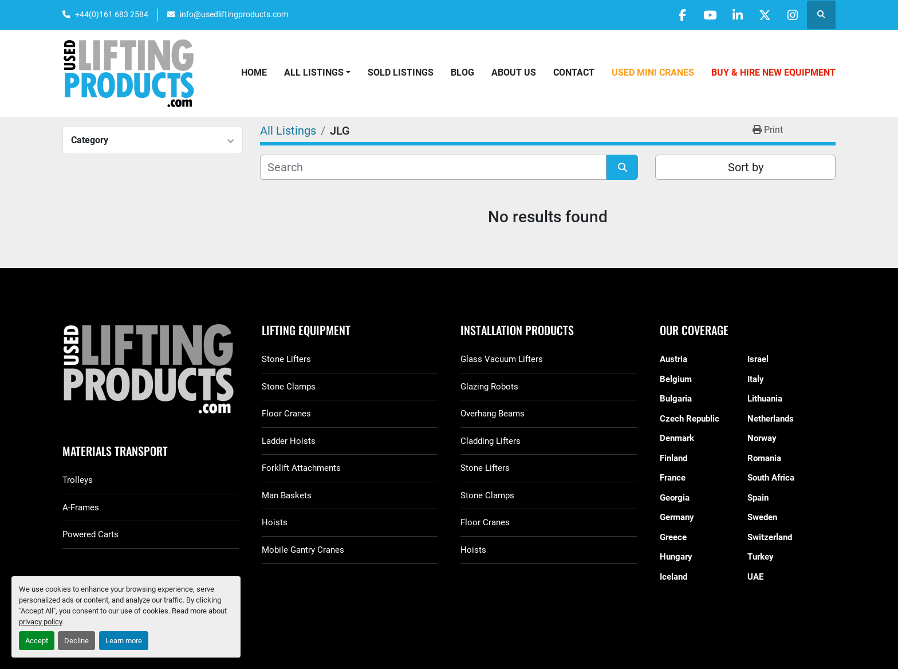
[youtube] (704, 15)
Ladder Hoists (289, 441)
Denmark (677, 438)
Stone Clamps (289, 386)
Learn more (123, 640)
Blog (462, 72)
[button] (317, 73)
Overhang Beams (492, 413)
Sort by (745, 167)
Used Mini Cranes (653, 72)
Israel (758, 359)
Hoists (274, 522)
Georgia (675, 498)
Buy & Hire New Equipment (773, 72)
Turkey (760, 557)
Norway (762, 438)
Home (254, 72)
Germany (677, 517)
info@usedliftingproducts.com (234, 14)
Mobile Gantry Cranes (303, 550)
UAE (755, 577)
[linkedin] (733, 15)
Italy (755, 379)
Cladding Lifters (490, 441)
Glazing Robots (489, 386)
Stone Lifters (286, 359)
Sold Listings (401, 72)
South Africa (770, 478)
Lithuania (764, 398)
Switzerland (769, 537)
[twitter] (762, 15)
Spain (758, 498)
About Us (513, 72)
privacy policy (40, 621)
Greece (673, 537)
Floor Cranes (286, 413)
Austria (673, 359)
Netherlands (770, 419)
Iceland (673, 577)
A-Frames (80, 507)
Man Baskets (287, 495)
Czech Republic (689, 419)
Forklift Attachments (301, 468)
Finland (673, 458)
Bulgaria (676, 398)
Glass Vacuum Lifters (501, 359)
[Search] (433, 167)
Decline (76, 640)
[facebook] (674, 15)
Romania (764, 458)
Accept (36, 640)
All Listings (314, 72)
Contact (573, 72)
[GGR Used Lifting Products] (150, 369)
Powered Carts (90, 534)
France (673, 478)
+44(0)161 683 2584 (111, 14)
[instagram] (791, 15)
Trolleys (77, 480)
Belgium (676, 379)
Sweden (762, 517)
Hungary (676, 557)
